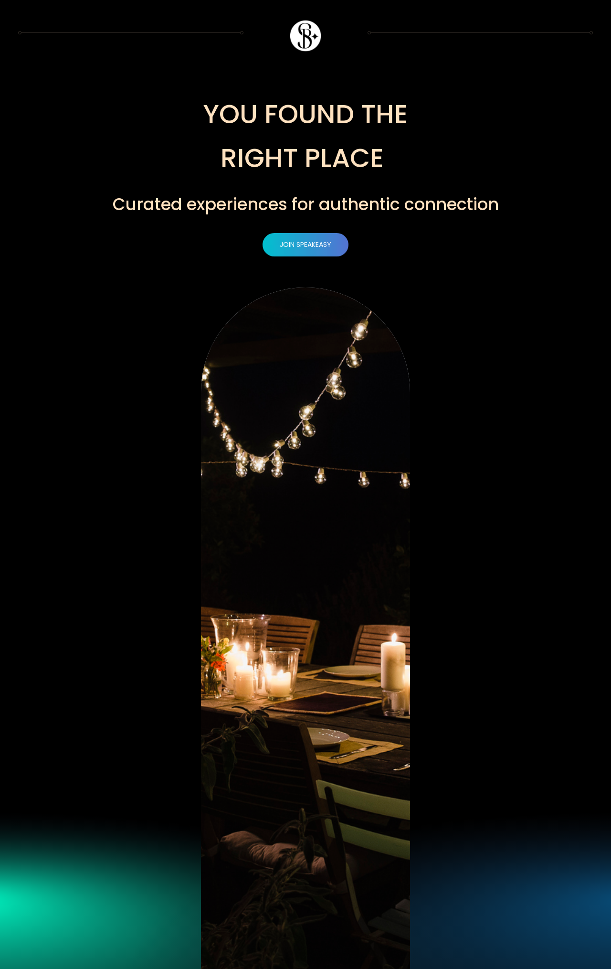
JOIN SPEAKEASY (305, 244)
